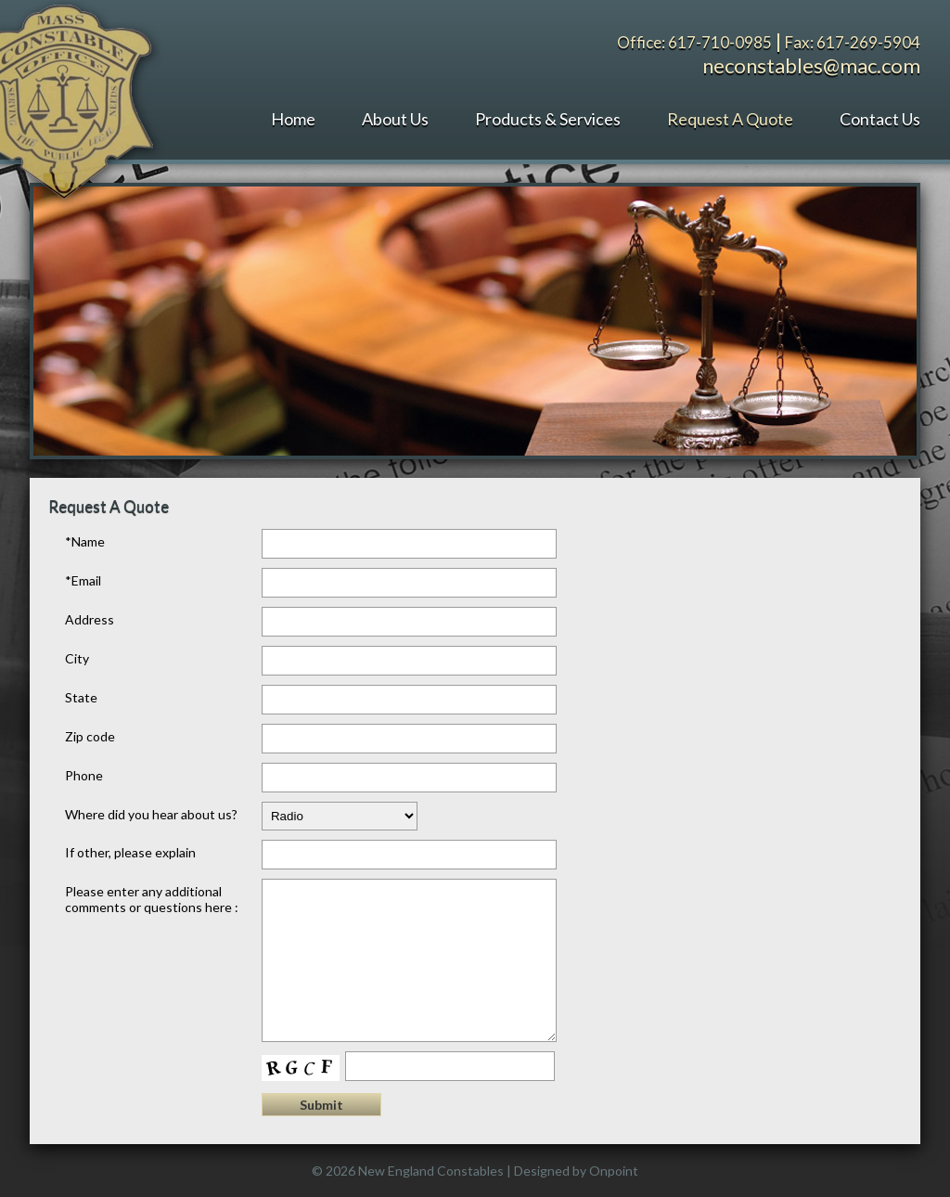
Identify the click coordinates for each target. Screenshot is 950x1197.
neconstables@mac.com (811, 65)
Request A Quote (730, 119)
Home (293, 119)
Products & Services (548, 119)
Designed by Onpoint (576, 1170)
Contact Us (880, 119)
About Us (395, 119)
